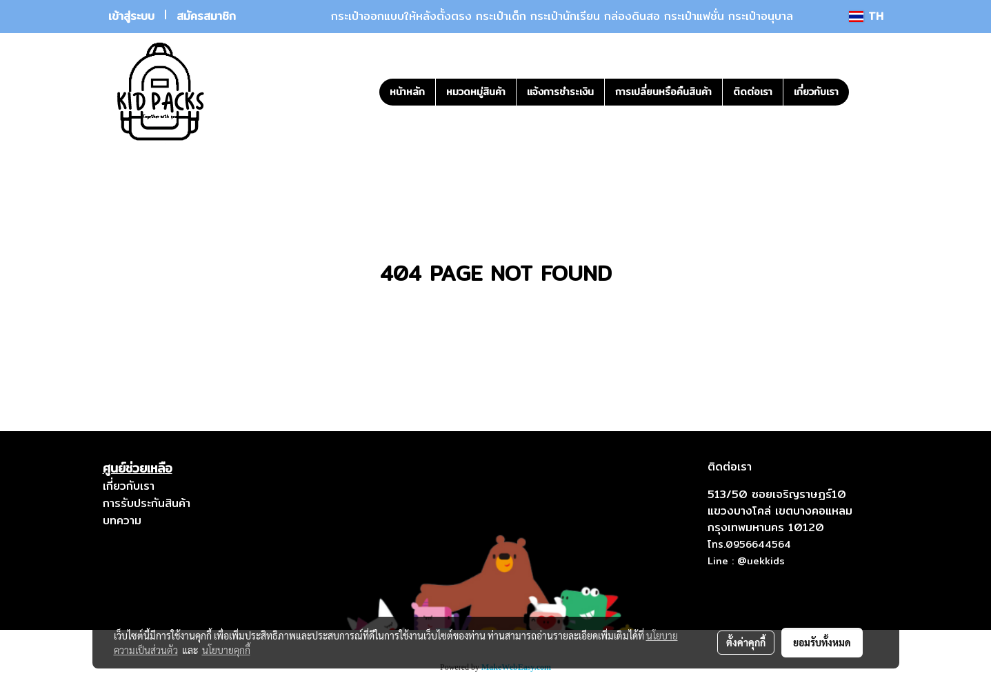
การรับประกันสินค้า (146, 503)
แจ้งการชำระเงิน (560, 91)
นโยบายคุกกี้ (226, 650)
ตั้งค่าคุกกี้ (745, 642)
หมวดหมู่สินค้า (475, 91)
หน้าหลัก (407, 91)
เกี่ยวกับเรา (816, 91)
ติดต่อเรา (752, 91)
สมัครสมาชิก (206, 16)
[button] (869, 91)
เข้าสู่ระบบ (131, 16)
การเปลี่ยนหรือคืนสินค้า (663, 91)
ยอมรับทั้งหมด (822, 642)
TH (866, 16)
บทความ (122, 520)
